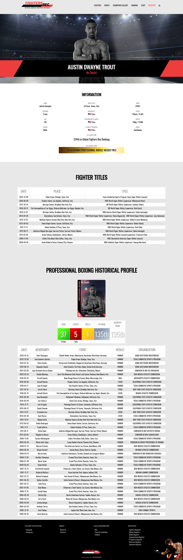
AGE (45, 119)
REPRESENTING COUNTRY (91, 119)
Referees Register (135, 542)
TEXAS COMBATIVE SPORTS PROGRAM (146, 359)
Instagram (29, 532)
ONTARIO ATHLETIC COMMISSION (147, 449)
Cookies (97, 535)
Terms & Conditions (101, 532)
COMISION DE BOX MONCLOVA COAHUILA (147, 453)
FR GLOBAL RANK (91, 135)
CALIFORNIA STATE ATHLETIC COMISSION (147, 381)
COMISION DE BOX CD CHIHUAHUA (147, 370)
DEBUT (138, 103)
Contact (63, 532)
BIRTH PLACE (91, 103)
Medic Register (134, 535)
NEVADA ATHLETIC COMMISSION (147, 393)
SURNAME (45, 111)
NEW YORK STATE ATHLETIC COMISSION (147, 389)
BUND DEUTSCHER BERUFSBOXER (147, 355)
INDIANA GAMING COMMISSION (147, 472)
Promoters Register (135, 539)
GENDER (45, 127)
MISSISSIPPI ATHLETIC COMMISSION (147, 378)
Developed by (91, 557)
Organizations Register (136, 537)
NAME (45, 103)
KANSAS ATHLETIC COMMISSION (147, 495)
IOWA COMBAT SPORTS (147, 510)
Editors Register (134, 532)
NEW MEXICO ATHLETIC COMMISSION (147, 374)
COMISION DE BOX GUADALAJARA (147, 434)
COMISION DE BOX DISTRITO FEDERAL (147, 431)
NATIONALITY (91, 111)
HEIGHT (138, 111)
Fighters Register (135, 530)
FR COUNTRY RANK (91, 146)
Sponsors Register (135, 544)
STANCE (138, 127)
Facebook (29, 530)
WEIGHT (138, 119)
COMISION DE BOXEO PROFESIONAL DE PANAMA (147, 442)
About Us (63, 530)
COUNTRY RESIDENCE (92, 127)
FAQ (96, 530)
